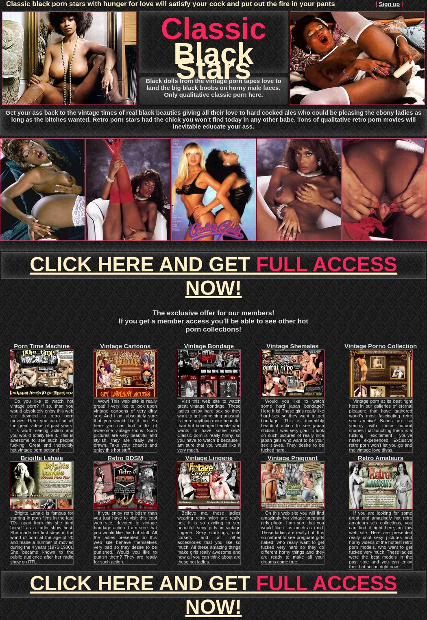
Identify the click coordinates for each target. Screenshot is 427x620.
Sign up (389, 4)
